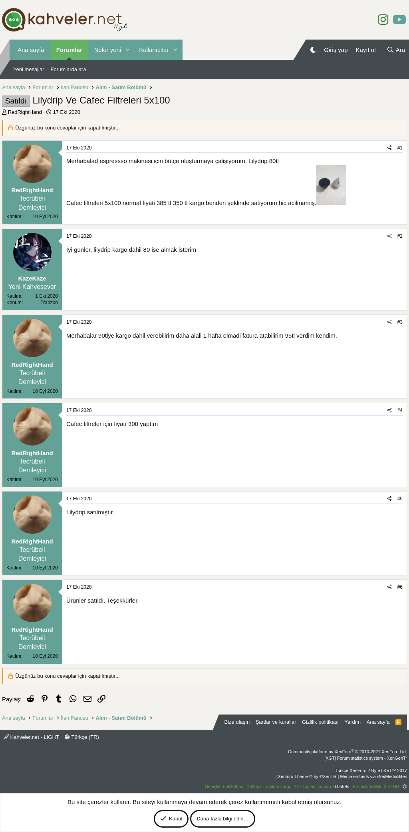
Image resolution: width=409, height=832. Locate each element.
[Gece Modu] (313, 50)
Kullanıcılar (154, 49)
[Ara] (396, 50)
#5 (400, 499)
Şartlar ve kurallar (276, 722)
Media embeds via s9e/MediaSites (373, 776)
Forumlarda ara (68, 69)
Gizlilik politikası (320, 722)
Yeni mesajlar (28, 69)
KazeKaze (32, 278)
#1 (400, 148)
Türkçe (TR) (82, 737)
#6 (400, 587)
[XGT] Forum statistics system (365, 758)
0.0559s (341, 786)
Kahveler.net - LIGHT (31, 737)
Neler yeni (107, 49)
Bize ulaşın (237, 722)
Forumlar (69, 49)
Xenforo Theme (307, 776)
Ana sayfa (31, 49)
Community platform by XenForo (347, 751)
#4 (400, 410)
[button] (127, 50)
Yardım (352, 722)
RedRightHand (25, 112)
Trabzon (49, 302)
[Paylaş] (390, 148)
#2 (400, 236)
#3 (400, 322)
